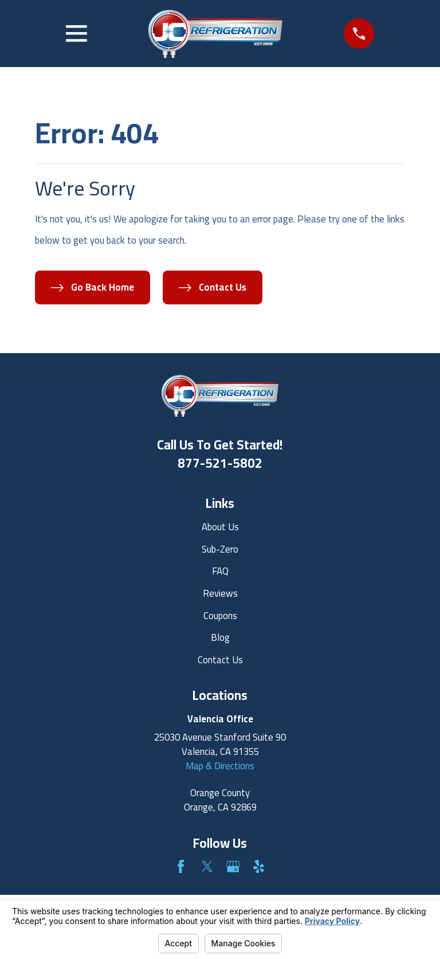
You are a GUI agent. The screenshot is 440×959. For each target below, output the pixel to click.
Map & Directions (220, 766)
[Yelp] (258, 866)
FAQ (220, 571)
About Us (220, 527)
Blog (220, 637)
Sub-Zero (220, 549)
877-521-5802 (220, 463)
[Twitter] (207, 866)
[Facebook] (180, 866)
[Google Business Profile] (232, 866)
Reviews (220, 593)
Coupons (220, 615)
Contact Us (220, 660)
